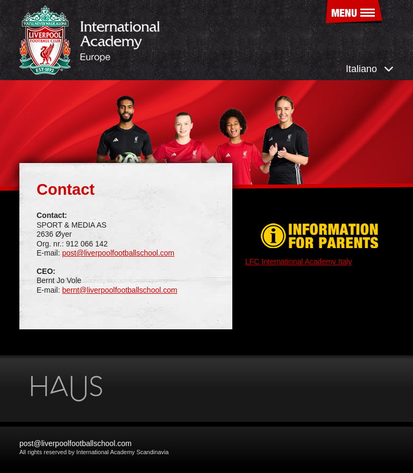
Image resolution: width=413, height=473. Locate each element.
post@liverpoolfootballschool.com (118, 253)
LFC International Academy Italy (298, 261)
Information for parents (319, 236)
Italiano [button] (370, 68)
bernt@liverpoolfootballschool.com (119, 290)
